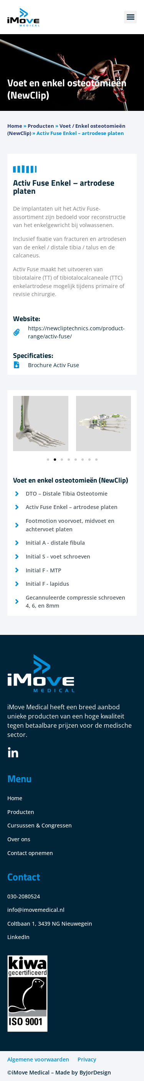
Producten (41, 125)
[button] (130, 17)
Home (14, 125)
